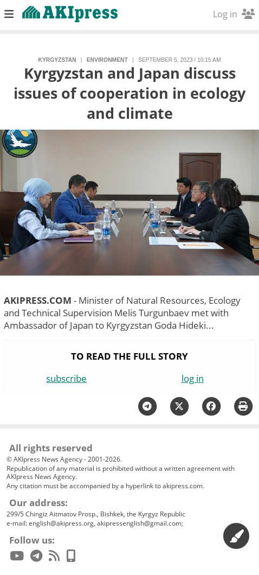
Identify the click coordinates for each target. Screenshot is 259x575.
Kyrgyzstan (57, 60)
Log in (234, 14)
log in (193, 378)
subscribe (66, 378)
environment (107, 60)
